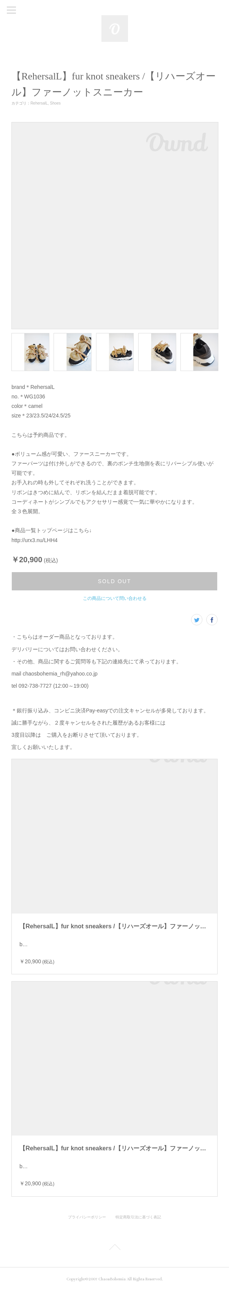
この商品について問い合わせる (115, 598)
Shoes (55, 103)
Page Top (114, 1267)
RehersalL (39, 103)
